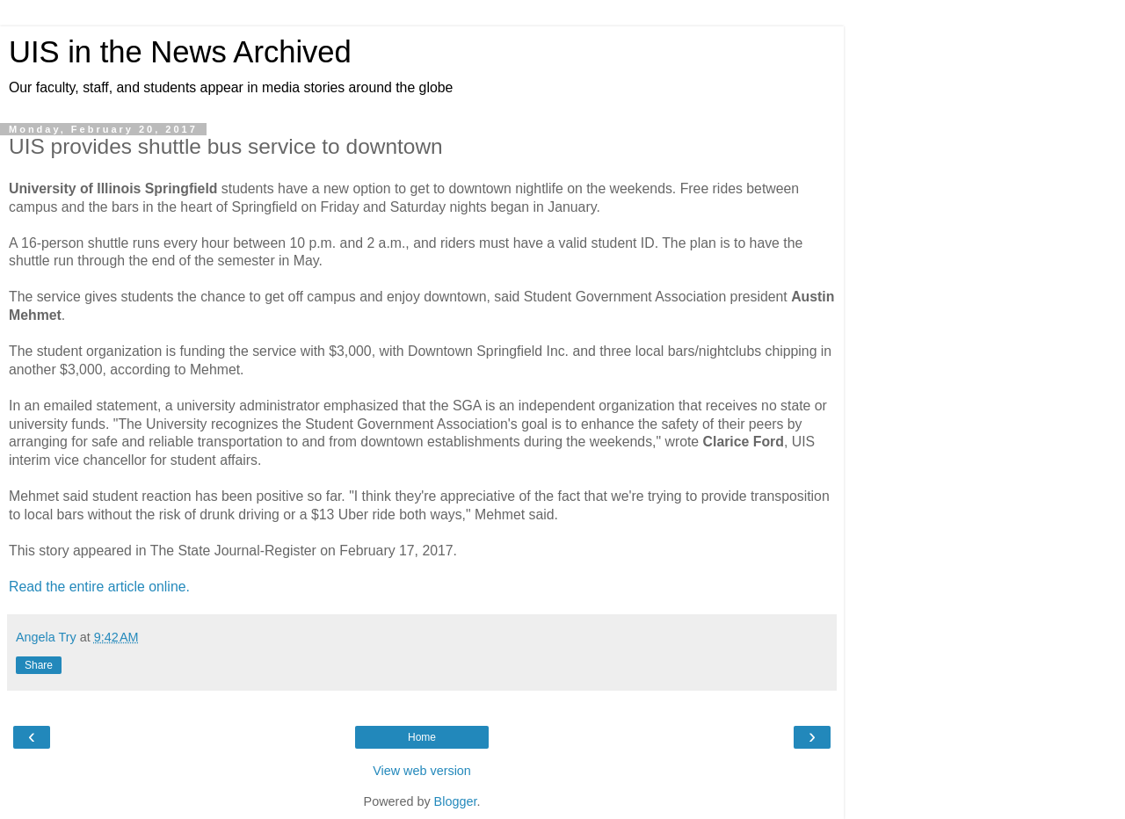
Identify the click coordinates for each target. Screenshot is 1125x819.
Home (422, 737)
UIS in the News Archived (180, 52)
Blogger (455, 801)
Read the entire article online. (99, 586)
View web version (422, 771)
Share (39, 665)
